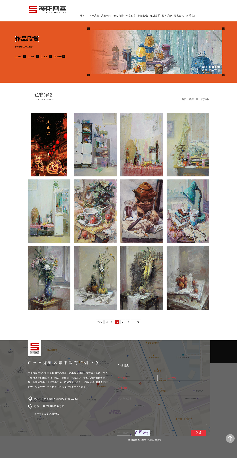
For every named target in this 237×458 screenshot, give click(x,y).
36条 (99, 322)
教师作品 (193, 99)
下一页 (136, 322)
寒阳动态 (106, 15)
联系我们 (191, 15)
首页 (82, 15)
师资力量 (118, 15)
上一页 (109, 322)
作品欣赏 (130, 15)
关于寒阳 (94, 15)
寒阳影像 (143, 15)
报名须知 (179, 15)
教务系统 (167, 15)
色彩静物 (204, 99)
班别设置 (155, 15)
